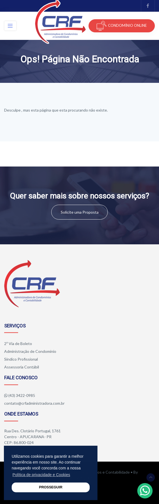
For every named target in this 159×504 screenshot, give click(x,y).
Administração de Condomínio (30, 351)
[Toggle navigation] (10, 26)
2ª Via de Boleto (18, 343)
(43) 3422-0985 (21, 395)
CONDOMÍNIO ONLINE (122, 26)
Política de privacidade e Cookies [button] (41, 474)
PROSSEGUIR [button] (50, 487)
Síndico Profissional (21, 359)
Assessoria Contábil (21, 367)
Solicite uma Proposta (80, 212)
